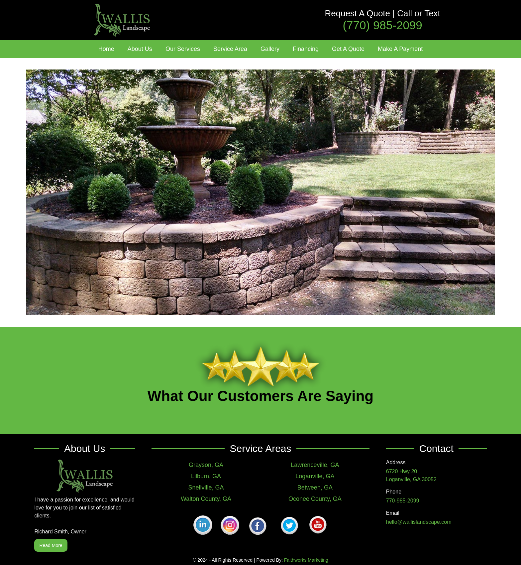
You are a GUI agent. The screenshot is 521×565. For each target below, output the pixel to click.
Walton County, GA (206, 498)
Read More (50, 545)
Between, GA (315, 487)
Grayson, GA (206, 465)
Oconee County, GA (315, 498)
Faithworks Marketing (306, 560)
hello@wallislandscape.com (419, 522)
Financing (306, 49)
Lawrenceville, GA (315, 465)
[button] (140, 49)
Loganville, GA (314, 476)
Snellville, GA (206, 487)
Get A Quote (348, 49)
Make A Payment (400, 49)
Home (106, 49)
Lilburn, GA (206, 476)
